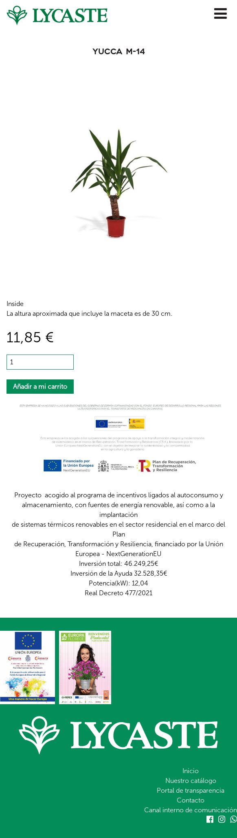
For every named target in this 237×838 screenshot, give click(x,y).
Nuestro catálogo (190, 781)
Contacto (190, 800)
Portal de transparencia (190, 790)
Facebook (209, 819)
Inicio (190, 771)
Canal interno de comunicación (190, 810)
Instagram (221, 819)
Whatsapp (233, 819)
